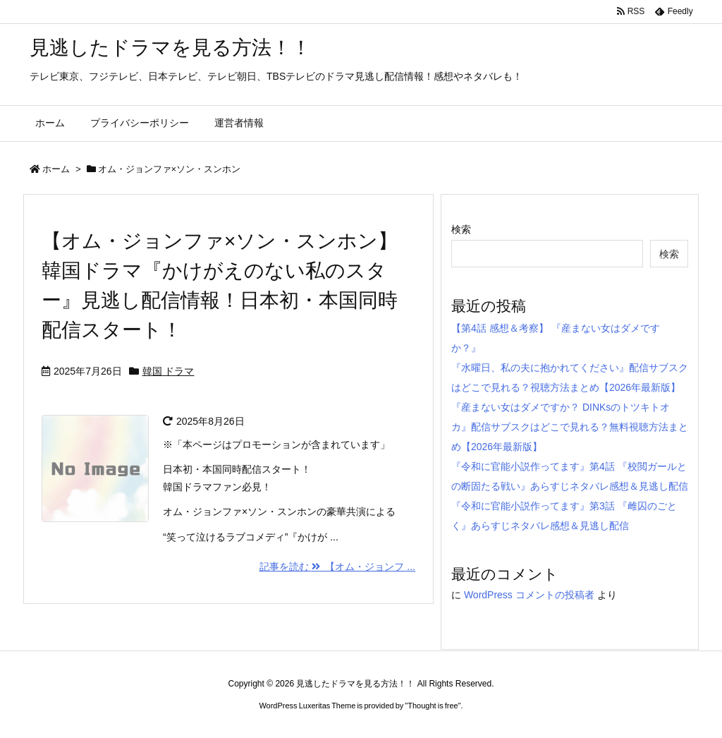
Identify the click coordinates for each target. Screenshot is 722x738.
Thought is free (433, 705)
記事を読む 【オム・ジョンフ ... (337, 566)
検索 (461, 229)
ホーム (56, 169)
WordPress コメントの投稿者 (529, 594)
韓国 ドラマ (168, 371)
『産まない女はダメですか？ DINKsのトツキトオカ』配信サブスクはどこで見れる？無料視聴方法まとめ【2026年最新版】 (569, 426)
